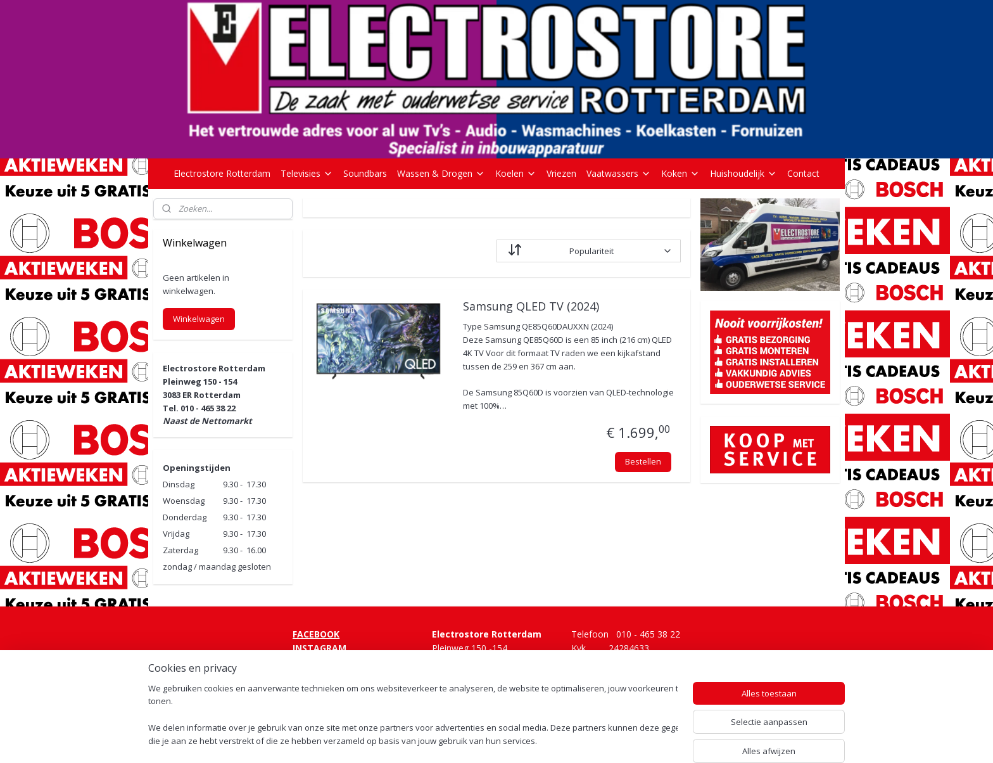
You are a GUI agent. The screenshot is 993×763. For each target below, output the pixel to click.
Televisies (307, 173)
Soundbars (365, 173)
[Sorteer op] (588, 251)
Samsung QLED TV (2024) (530, 307)
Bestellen (643, 461)
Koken (680, 173)
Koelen (515, 173)
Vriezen (561, 173)
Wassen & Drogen (441, 173)
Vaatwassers (618, 173)
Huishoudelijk (743, 173)
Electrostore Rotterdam (222, 173)
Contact (803, 173)
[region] (413, 716)
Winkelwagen (199, 318)
